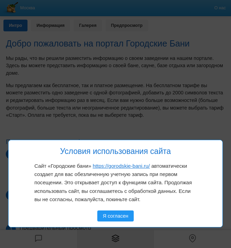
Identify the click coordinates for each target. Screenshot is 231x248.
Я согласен (115, 216)
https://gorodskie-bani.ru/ (121, 166)
